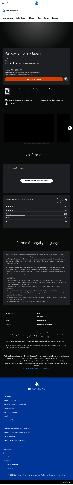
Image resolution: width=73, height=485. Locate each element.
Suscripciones (43, 18)
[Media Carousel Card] (29, 128)
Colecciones (21, 18)
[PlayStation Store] (11, 10)
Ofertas (32, 18)
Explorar (55, 18)
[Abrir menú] (2, 3)
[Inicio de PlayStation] (36, 3)
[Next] (70, 128)
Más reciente (8, 18)
